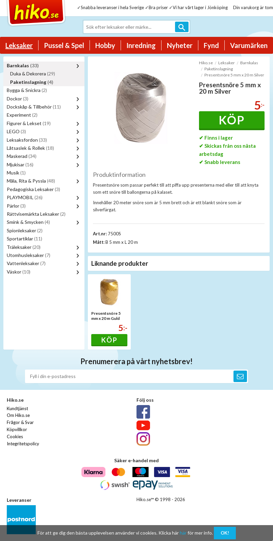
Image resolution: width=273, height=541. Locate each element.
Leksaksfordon (27, 140)
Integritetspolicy (23, 443)
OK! (225, 533)
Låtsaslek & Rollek (30, 148)
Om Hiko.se (18, 415)
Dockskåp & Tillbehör (34, 107)
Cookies (15, 436)
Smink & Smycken (28, 222)
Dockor (17, 98)
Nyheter (180, 45)
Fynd (211, 45)
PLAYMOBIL (25, 197)
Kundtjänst (17, 408)
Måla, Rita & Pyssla (31, 181)
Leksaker (19, 45)
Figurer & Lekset (29, 123)
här (183, 533)
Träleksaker (24, 247)
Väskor (18, 272)
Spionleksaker (25, 230)
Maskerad (21, 156)
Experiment (22, 115)
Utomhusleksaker (28, 255)
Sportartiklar (24, 238)
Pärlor (16, 206)
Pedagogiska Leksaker (33, 189)
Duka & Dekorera (32, 73)
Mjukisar (20, 164)
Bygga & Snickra (27, 90)
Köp (232, 120)
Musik (16, 172)
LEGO (16, 131)
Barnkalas (23, 65)
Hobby (105, 45)
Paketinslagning (31, 82)
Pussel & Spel (64, 45)
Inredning (141, 45)
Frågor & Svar (20, 422)
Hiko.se (206, 62)
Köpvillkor (17, 429)
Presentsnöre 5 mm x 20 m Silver (234, 74)
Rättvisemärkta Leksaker (36, 214)
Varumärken (249, 45)
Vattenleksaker (26, 263)
